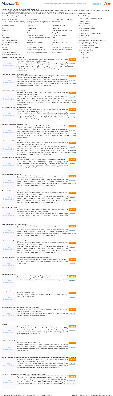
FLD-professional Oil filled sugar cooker (14, 157)
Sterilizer (29, 33)
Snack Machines (57, 52)
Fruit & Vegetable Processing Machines (38, 37)
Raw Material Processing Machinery (89, 47)
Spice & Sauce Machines (9, 52)
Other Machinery (84, 52)
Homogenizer (56, 28)
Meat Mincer (30, 45)
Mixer (28, 30)
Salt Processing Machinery (10, 341)
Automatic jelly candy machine (11, 174)
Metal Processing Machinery (87, 28)
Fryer (53, 37)
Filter (3, 28)
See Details (72, 63)
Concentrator (56, 22)
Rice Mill (54, 40)
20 (2, 391)
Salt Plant (5, 324)
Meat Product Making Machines (36, 47)
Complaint (42, 395)
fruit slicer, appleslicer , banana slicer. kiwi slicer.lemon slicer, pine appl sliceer (26, 257)
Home (3, 16)
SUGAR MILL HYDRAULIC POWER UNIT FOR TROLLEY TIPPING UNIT (23, 374)
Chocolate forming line (9, 274)
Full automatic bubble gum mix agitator (14, 91)
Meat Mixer (55, 45)
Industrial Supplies (84, 35)
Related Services (84, 57)
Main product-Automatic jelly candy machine (15, 191)
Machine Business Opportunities (89, 395)
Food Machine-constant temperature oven (15, 74)
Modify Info (50, 395)
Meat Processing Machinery (60, 42)
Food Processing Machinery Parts (11, 54)
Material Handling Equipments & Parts (90, 33)
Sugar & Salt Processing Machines (37, 52)
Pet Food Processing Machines (36, 49)
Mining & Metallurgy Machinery (88, 43)
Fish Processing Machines (59, 35)
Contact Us (35, 395)
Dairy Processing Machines (35, 35)
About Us (4, 395)
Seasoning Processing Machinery (62, 49)
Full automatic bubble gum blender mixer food (16, 141)
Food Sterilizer (6, 37)
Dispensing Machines (8, 25)
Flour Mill (29, 40)
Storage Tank (56, 33)
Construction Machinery (86, 26)
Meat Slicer (5, 47)
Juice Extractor (6, 30)
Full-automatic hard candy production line (15, 241)
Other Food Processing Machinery (62, 47)
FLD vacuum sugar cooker (10, 207)
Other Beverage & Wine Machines (62, 30)
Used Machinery (84, 55)
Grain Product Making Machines (11, 42)
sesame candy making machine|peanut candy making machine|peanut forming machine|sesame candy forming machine (39, 357)
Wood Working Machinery (86, 50)
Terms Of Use (12, 395)
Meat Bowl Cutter (7, 45)
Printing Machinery (84, 23)
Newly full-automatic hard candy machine (14, 224)
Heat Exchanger (31, 28)
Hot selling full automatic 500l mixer (13, 57)
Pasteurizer (5, 49)
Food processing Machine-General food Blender (16, 107)
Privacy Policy (21, 395)
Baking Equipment (32, 19)
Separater (4, 33)
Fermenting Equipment (58, 25)
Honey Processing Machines (35, 42)
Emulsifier (30, 25)
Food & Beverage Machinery (10, 19)
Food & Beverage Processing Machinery (19, 16)
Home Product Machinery (86, 45)
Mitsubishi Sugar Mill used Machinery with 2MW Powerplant (20, 307)
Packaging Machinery (85, 21)
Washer (4, 35)
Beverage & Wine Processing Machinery (13, 22)
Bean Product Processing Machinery (62, 19)
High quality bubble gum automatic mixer (14, 124)
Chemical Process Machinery (87, 38)
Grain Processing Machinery (10, 40)
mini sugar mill (6, 291)
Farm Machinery (84, 31)
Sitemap (28, 395)
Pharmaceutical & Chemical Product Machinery (92, 40)
